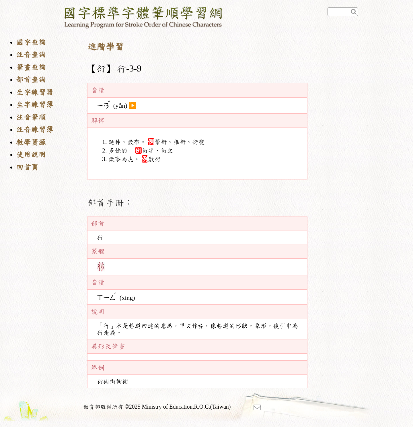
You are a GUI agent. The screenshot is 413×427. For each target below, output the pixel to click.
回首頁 (27, 167)
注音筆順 (31, 117)
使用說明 (31, 154)
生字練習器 (34, 92)
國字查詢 (31, 42)
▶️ (133, 106)
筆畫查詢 (31, 67)
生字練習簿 (34, 104)
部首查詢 (31, 79)
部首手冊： (110, 202)
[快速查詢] (343, 11)
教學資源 (31, 142)
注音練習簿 (34, 129)
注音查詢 (31, 54)
